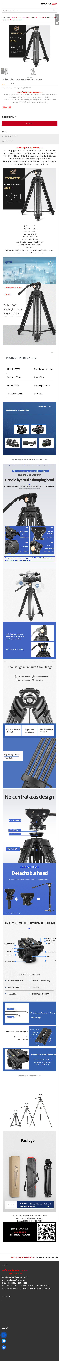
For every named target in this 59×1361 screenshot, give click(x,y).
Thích (4, 88)
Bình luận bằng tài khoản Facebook (23, 1257)
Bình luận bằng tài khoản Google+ (47, 1257)
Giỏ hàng (57, 19)
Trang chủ (6, 17)
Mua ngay (29, 123)
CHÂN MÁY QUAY (44, 17)
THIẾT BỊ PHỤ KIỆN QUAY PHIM (28, 17)
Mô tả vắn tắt (7, 141)
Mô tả (4, 131)
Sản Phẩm (14, 17)
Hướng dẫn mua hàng (9, 136)
